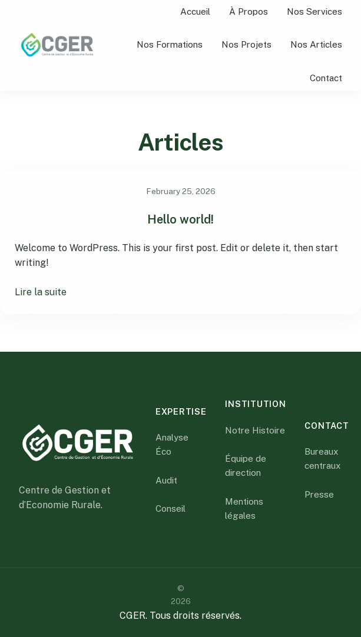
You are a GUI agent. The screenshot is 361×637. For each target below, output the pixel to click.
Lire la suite (41, 292)
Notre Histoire (255, 430)
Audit (166, 480)
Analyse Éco (171, 444)
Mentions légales (244, 508)
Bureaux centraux (322, 458)
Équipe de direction (245, 465)
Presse (319, 494)
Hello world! (180, 219)
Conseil (170, 508)
